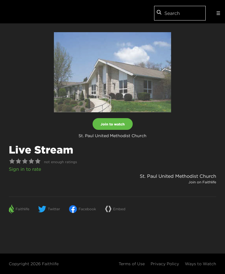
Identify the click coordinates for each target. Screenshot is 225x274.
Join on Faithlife (202, 182)
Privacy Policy (165, 263)
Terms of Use (132, 263)
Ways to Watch (200, 263)
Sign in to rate (25, 169)
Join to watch (112, 124)
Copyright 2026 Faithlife (34, 263)
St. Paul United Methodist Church (178, 176)
